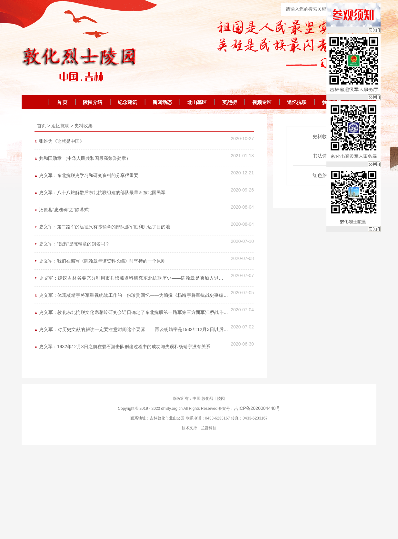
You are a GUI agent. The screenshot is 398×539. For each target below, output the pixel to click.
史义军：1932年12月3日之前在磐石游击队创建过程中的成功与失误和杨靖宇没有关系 (124, 346)
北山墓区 (197, 102)
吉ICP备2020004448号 (257, 408)
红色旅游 (325, 175)
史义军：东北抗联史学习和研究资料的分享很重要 (88, 175)
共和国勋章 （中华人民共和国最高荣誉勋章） (85, 158)
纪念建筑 (127, 102)
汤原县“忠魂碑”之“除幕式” (64, 209)
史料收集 (84, 125)
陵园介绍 (92, 102)
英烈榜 (229, 102)
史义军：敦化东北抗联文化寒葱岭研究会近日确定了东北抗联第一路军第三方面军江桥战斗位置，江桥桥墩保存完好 (133, 314)
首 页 (62, 102)
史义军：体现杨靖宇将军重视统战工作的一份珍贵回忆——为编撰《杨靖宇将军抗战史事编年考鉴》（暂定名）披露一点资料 (133, 297)
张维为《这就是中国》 (61, 141)
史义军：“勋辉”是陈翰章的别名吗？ (74, 243)
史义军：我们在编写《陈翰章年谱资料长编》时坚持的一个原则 (102, 261)
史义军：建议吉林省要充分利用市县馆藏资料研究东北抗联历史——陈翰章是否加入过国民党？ (133, 279)
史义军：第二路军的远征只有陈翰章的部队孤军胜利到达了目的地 (104, 226)
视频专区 (262, 102)
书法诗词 (325, 156)
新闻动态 (162, 102)
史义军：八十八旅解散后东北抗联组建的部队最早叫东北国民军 (102, 192)
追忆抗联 (296, 102)
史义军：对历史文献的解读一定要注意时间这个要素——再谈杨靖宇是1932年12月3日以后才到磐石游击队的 (133, 331)
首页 (41, 125)
